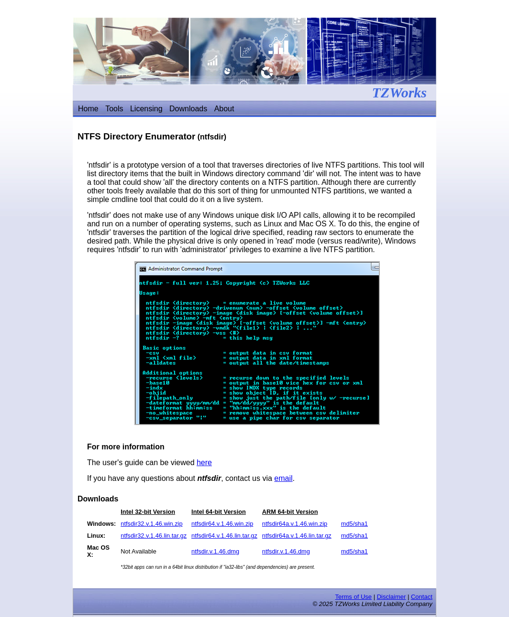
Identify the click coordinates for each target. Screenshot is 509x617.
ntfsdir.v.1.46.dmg (215, 551)
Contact (421, 596)
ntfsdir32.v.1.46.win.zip (151, 523)
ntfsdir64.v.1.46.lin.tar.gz (224, 535)
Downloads (188, 109)
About (224, 109)
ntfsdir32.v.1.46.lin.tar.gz (154, 535)
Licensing (146, 109)
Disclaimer (391, 596)
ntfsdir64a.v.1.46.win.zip (294, 523)
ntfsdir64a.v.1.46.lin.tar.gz (297, 535)
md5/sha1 (354, 523)
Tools (114, 109)
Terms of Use (353, 596)
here (204, 462)
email (283, 478)
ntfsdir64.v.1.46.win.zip (222, 523)
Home (88, 109)
